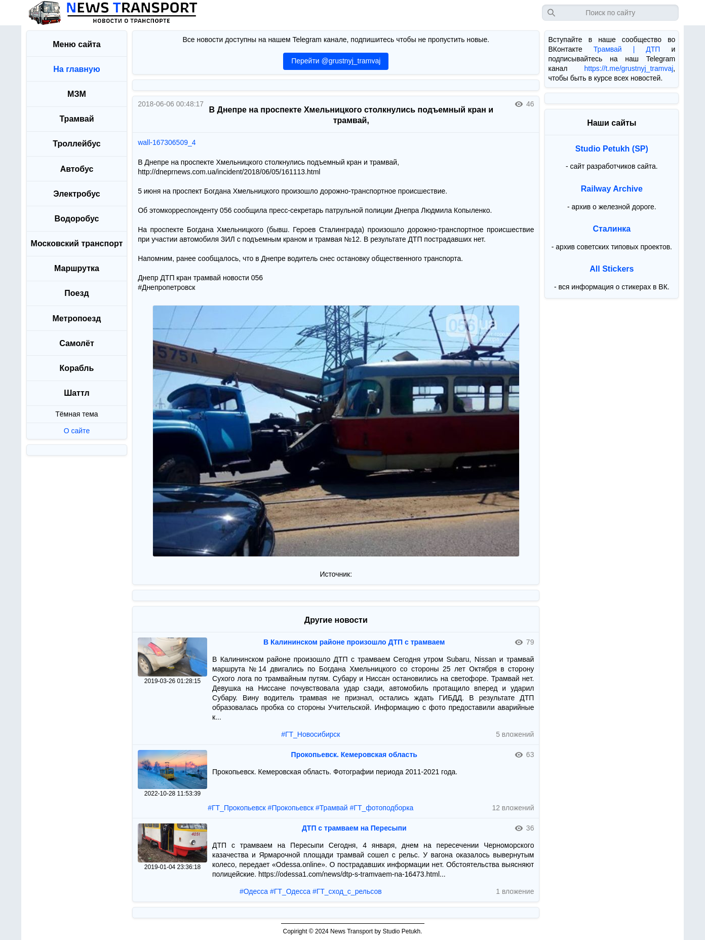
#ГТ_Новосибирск (310, 734)
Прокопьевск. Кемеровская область (354, 754)
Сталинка (612, 228)
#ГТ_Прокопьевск (236, 808)
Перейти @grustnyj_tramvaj (335, 61)
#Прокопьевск (291, 808)
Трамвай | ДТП (627, 49)
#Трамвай (332, 808)
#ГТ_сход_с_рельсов (347, 891)
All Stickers (612, 269)
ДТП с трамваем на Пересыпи (354, 828)
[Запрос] (610, 13)
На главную (76, 69)
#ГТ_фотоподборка (382, 808)
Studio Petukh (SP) (611, 148)
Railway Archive (612, 188)
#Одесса (254, 891)
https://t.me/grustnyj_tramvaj (628, 68)
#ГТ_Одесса (290, 891)
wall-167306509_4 (166, 142)
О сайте (77, 431)
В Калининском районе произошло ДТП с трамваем (354, 642)
